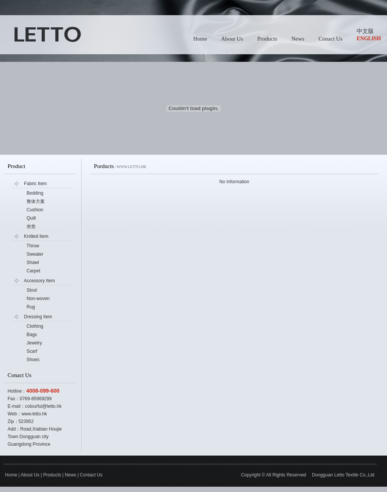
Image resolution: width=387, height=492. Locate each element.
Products (267, 39)
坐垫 (31, 226)
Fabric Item (35, 183)
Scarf (32, 351)
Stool (32, 290)
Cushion (35, 209)
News (297, 39)
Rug (31, 307)
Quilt (31, 218)
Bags (32, 334)
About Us (232, 39)
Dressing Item (38, 316)
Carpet (33, 271)
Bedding (35, 193)
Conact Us (331, 39)
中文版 (365, 31)
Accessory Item (39, 280)
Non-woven (38, 298)
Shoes (33, 359)
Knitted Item (36, 236)
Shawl (33, 262)
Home (200, 39)
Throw (33, 245)
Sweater (35, 254)
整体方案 (36, 201)
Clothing (35, 326)
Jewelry (34, 343)
